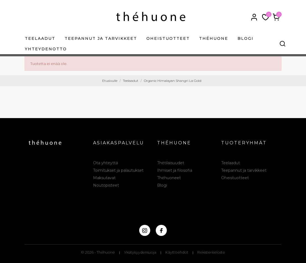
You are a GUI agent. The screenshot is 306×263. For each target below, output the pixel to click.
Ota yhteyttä (105, 162)
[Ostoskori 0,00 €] (276, 17)
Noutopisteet (106, 185)
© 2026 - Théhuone (98, 252)
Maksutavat (104, 177)
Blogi (246, 38)
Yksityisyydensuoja (140, 252)
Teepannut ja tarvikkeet (101, 38)
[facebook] (161, 230)
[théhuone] (150, 16)
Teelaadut (40, 38)
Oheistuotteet (168, 38)
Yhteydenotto (46, 48)
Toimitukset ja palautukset (118, 170)
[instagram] (144, 230)
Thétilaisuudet (170, 162)
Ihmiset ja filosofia (174, 170)
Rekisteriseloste (211, 252)
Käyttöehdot (176, 252)
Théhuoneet (169, 177)
